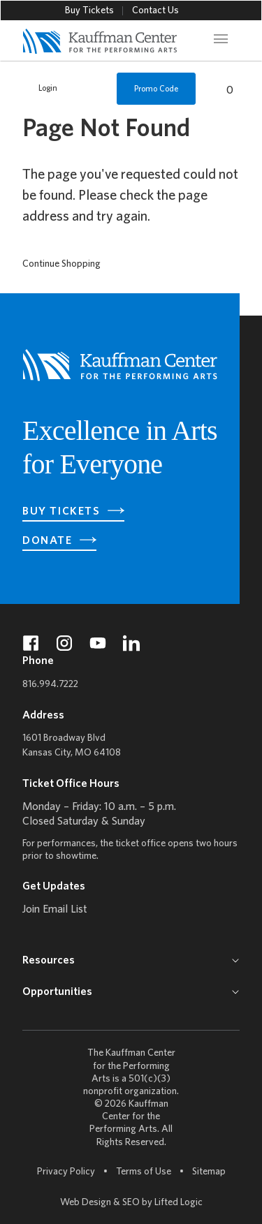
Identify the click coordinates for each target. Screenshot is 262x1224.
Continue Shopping (61, 264)
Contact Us (155, 10)
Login (40, 88)
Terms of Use (143, 1172)
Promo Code (156, 89)
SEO (131, 1202)
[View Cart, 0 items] (222, 88)
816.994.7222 (50, 684)
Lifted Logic (178, 1202)
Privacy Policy (66, 1172)
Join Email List (54, 910)
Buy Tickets (89, 10)
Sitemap (209, 1171)
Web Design (85, 1202)
